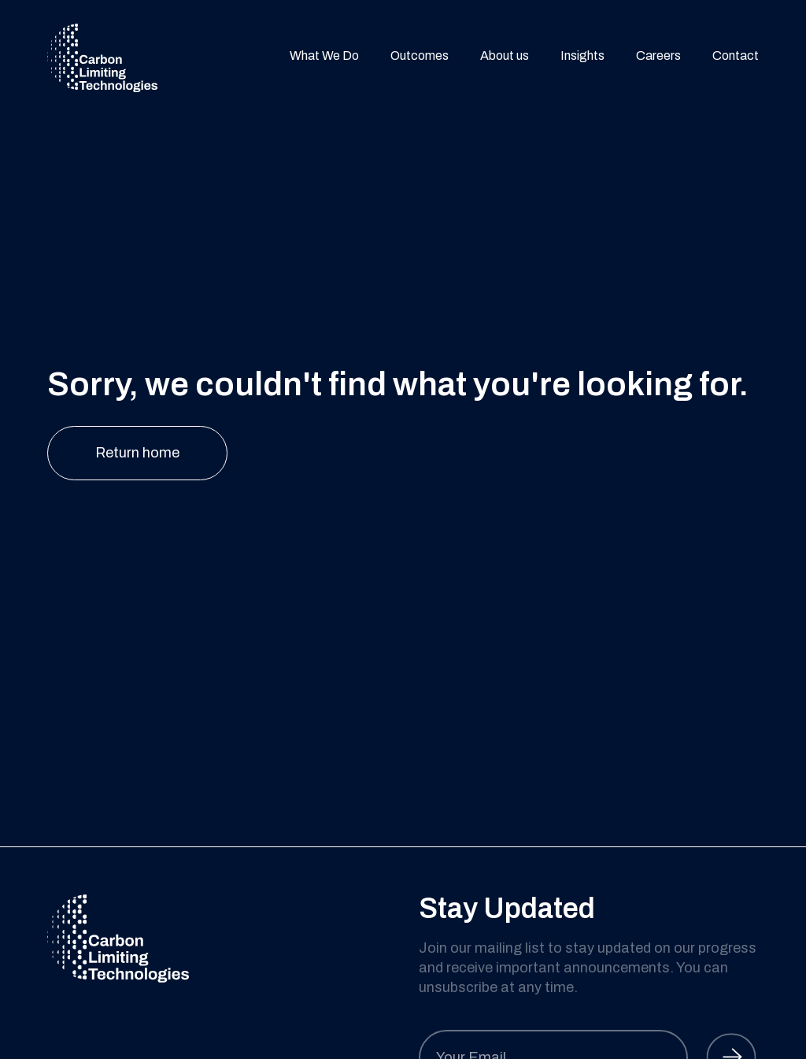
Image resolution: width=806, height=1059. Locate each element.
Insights (582, 57)
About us (504, 57)
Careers (658, 57)
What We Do (324, 57)
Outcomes (419, 57)
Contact (735, 57)
